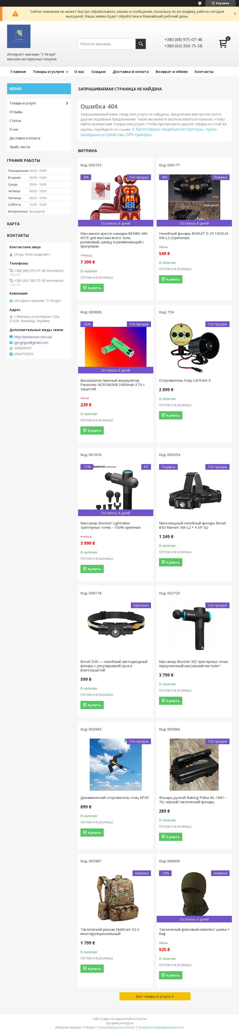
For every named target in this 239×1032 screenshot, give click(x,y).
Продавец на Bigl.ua (119, 1023)
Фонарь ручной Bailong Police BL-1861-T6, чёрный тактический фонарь (192, 799)
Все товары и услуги (153, 996)
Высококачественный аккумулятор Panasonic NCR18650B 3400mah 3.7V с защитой (112, 384)
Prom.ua (141, 1019)
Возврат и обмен (172, 71)
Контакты (204, 71)
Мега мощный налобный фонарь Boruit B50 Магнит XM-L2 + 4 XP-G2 (192, 525)
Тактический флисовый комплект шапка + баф (194, 931)
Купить (94, 287)
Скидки (98, 71)
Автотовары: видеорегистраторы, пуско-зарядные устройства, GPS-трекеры (149, 131)
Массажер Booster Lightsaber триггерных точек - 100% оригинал (110, 525)
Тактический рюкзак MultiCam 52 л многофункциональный (109, 931)
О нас (79, 71)
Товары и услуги (48, 71)
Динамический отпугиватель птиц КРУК (114, 797)
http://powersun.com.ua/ (33, 337)
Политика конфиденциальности (161, 1027)
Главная (18, 71)
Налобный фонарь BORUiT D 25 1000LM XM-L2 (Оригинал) (193, 235)
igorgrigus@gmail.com (31, 343)
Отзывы (15, 112)
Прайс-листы (19, 147)
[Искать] (141, 44)
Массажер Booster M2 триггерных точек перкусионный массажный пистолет (193, 663)
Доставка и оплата (131, 71)
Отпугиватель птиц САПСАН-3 (185, 380)
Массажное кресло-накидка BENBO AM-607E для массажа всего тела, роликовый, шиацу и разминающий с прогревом (114, 239)
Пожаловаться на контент (117, 1027)
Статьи (15, 120)
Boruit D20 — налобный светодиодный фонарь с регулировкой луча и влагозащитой (113, 665)
